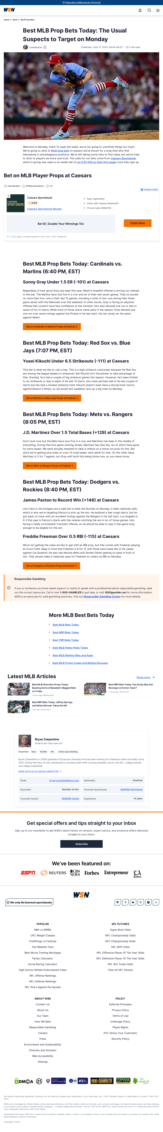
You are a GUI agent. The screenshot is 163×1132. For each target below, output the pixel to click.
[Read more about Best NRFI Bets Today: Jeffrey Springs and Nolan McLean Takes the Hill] (54, 704)
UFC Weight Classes (43, 935)
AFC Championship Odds (120, 941)
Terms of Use (120, 1015)
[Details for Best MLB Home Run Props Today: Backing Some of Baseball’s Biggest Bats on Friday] (19, 689)
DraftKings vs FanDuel (42, 941)
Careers (42, 1033)
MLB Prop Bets (28, 19)
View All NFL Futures (120, 969)
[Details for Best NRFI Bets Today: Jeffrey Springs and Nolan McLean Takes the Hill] (19, 707)
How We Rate (43, 1021)
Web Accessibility (42, 1056)
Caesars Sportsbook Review (44, 208)
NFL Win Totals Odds (120, 964)
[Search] (149, 10)
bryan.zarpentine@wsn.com (64, 780)
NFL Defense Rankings (42, 981)
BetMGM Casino (70, 798)
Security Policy (120, 1038)
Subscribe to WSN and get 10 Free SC (83, 2)
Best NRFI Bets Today (66, 632)
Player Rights (120, 1027)
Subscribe (81, 844)
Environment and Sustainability (42, 1044)
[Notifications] (140, 10)
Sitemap (43, 1061)
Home (6, 19)
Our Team (43, 1015)
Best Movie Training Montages (43, 952)
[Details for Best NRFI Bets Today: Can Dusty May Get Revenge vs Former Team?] (95, 689)
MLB (15, 19)
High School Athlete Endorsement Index (43, 969)
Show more (146, 677)
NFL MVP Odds (120, 947)
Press (42, 1038)
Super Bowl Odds (120, 929)
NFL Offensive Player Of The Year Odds (120, 952)
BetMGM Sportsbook (131, 789)
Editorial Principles (120, 1004)
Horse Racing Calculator (42, 964)
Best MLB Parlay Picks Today (70, 647)
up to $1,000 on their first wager (96, 162)
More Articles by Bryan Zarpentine (39, 771)
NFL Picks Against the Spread (43, 987)
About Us (42, 1010)
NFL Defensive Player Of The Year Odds (120, 958)
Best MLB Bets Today (66, 624)
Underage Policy (120, 1021)
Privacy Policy (120, 1010)
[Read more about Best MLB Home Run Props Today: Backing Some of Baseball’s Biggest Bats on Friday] (54, 688)
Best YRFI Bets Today (66, 640)
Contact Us (43, 1004)
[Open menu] (157, 10)
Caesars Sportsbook (123, 158)
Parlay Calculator (42, 958)
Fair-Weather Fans (42, 947)
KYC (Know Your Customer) (120, 1033)
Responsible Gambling (42, 1027)
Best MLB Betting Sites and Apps (73, 655)
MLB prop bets (60, 150)
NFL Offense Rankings (42, 975)
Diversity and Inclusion (42, 1050)
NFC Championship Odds (120, 935)
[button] (158, 10)
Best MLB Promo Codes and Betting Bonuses (80, 663)
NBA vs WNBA (42, 929)
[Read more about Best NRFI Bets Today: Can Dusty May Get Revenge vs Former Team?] (130, 687)
